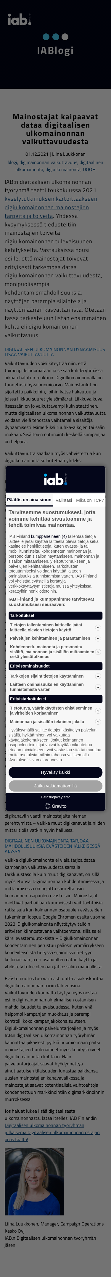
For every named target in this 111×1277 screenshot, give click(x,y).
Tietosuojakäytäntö (55, 797)
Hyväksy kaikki (55, 772)
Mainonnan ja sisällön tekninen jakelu (55, 722)
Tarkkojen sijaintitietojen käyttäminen (55, 676)
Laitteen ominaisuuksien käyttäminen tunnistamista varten (55, 687)
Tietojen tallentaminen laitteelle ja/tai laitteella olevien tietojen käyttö (55, 627)
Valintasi (64, 500)
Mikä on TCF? (90, 500)
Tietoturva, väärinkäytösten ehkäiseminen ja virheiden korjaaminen (55, 711)
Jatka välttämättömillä (55, 786)
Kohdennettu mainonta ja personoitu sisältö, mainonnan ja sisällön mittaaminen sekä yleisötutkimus (55, 651)
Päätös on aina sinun (29, 499)
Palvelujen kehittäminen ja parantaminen (55, 638)
